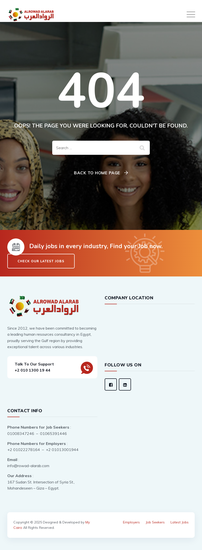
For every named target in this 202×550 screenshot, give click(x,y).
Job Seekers (155, 522)
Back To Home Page (97, 172)
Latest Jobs (180, 522)
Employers (131, 522)
